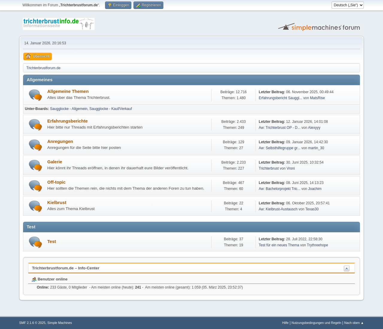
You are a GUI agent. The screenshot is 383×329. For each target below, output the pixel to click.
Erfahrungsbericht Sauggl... (280, 98)
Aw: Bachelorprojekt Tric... (279, 189)
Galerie (54, 161)
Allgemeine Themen (68, 91)
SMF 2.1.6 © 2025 (32, 323)
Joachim (315, 189)
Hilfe (285, 323)
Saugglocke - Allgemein (68, 109)
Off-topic (56, 182)
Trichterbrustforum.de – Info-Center (65, 268)
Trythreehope (317, 245)
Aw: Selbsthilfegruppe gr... (279, 148)
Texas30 (312, 209)
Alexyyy (314, 128)
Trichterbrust (269, 168)
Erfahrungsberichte (67, 121)
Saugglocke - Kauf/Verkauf (110, 109)
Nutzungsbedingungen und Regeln (316, 323)
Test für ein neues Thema (279, 245)
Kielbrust (56, 202)
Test (51, 241)
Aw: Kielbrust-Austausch (278, 209)
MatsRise (317, 98)
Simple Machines (59, 323)
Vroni (291, 168)
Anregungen (60, 141)
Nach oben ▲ (354, 323)
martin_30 (316, 148)
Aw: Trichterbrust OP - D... (279, 128)
